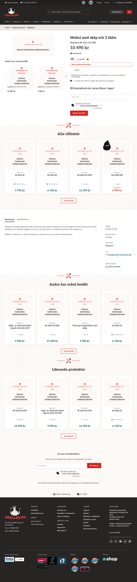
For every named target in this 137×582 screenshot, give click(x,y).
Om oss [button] (107, 3)
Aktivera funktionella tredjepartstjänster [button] (33, 49)
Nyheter (86, 523)
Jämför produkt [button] (113, 270)
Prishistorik (75, 53)
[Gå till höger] (66, 76)
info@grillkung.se (37, 523)
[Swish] (19, 569)
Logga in (86, 520)
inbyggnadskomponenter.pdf (119, 258)
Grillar (8, 22)
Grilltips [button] (99, 3)
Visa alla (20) (69, 358)
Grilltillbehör (46, 22)
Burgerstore (61, 537)
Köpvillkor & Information (66, 523)
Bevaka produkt (79, 113)
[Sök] (68, 12)
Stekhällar (57, 22)
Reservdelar (69, 22)
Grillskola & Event (89, 529)
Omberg (60, 534)
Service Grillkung (63, 526)
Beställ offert (116, 12)
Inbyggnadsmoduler (18, 27)
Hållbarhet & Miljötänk (91, 526)
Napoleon (30, 27)
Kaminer (27, 22)
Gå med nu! (94, 475)
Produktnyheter (115, 22)
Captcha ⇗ (98, 108)
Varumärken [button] (93, 22)
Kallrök (85, 532)
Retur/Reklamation (90, 538)
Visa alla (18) (68, 204)
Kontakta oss (61, 520)
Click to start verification (89, 106)
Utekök (36, 22)
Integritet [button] (86, 535)
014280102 (128, 3)
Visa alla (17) (68, 446)
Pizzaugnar (17, 22)
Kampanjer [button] (126, 22)
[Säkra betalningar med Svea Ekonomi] (9, 569)
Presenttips (104, 22)
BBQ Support (61, 540)
